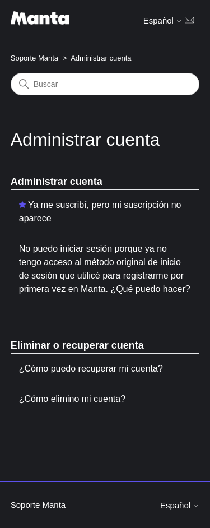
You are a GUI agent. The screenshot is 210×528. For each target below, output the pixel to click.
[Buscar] (105, 84)
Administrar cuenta (56, 181)
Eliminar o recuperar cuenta (77, 345)
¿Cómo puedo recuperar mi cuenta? (91, 368)
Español (163, 20)
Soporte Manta (34, 58)
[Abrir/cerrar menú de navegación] (189, 20)
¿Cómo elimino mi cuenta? (72, 399)
